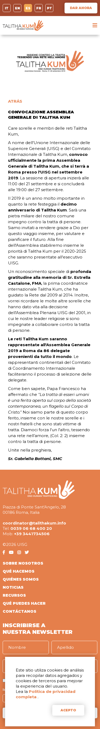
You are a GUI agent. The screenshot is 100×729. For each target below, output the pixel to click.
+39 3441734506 (32, 533)
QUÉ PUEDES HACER (24, 603)
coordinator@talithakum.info (34, 523)
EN (17, 8)
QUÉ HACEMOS (18, 571)
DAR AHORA (81, 8)
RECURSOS (14, 595)
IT (7, 8)
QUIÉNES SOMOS (21, 579)
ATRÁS (15, 101)
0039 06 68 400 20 (31, 528)
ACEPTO (68, 710)
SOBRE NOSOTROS (23, 563)
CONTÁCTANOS (19, 611)
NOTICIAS (13, 587)
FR (38, 8)
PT (49, 8)
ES (28, 8)
